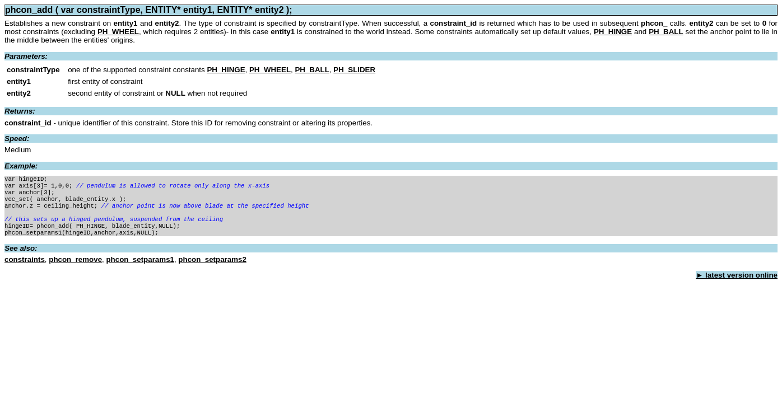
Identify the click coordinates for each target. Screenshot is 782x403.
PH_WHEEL (118, 31)
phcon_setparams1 (140, 269)
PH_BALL (666, 31)
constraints (24, 269)
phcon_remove (75, 269)
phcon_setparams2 (212, 269)
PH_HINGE (613, 31)
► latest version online (737, 285)
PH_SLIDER (354, 69)
